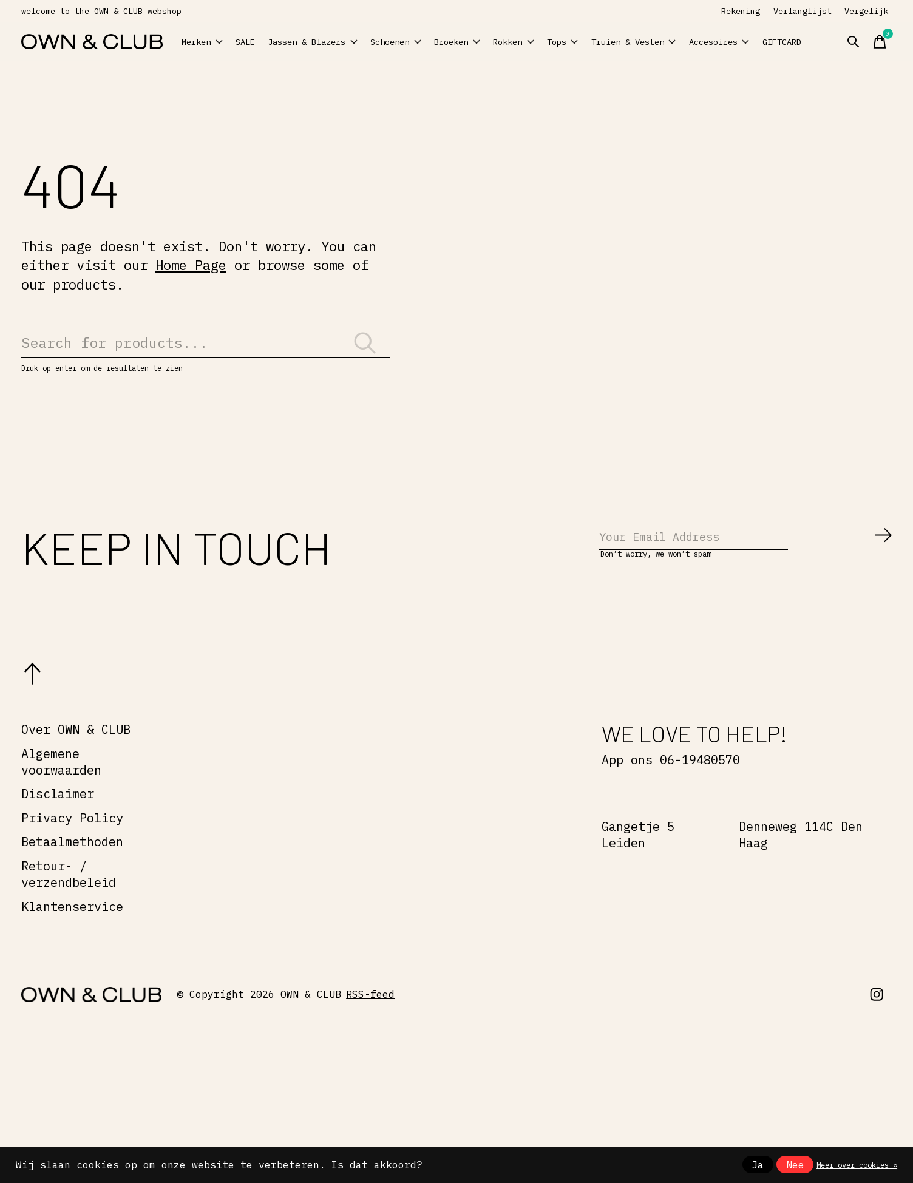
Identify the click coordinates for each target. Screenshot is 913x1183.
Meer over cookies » (856, 1165)
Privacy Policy (72, 836)
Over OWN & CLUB (76, 747)
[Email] (746, 552)
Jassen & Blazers (322, 41)
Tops (606, 42)
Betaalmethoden (72, 860)
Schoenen (398, 42)
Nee (795, 1164)
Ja (758, 1164)
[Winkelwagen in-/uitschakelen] (900, 42)
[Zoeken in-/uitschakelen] (873, 42)
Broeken (474, 42)
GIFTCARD (825, 42)
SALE (264, 42)
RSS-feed (370, 1012)
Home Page (190, 265)
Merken (209, 42)
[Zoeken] (205, 349)
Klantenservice (72, 925)
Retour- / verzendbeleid (68, 892)
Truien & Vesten (667, 41)
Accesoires (746, 42)
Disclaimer (57, 812)
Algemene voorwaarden (61, 780)
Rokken (545, 42)
